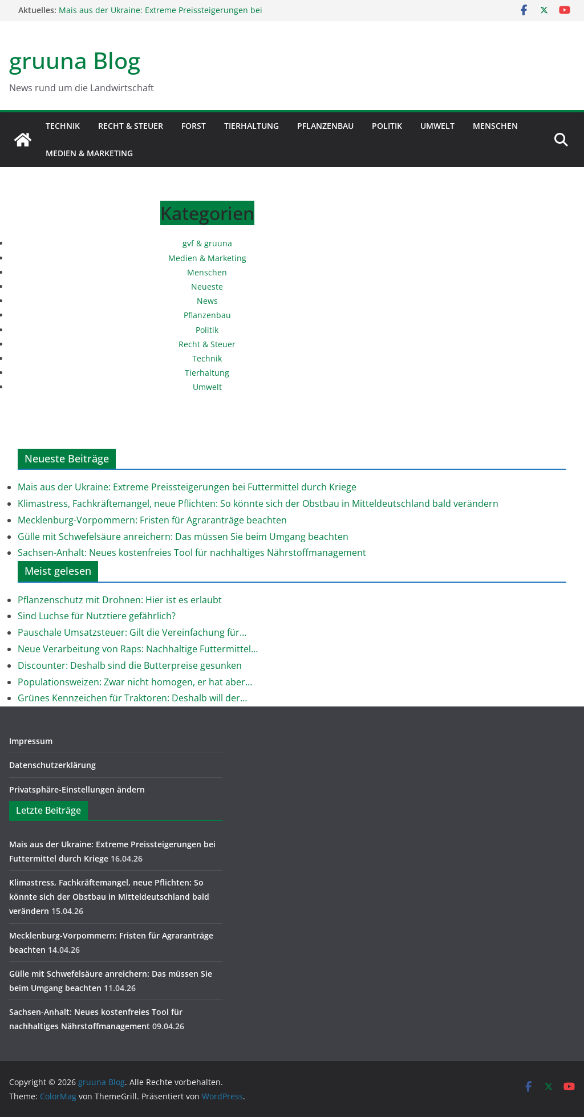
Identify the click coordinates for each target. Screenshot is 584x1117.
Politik (387, 125)
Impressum (30, 741)
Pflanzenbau (325, 125)
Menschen (495, 125)
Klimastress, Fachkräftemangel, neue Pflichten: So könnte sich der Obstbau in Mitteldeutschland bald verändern (258, 503)
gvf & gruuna (207, 243)
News (207, 300)
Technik (63, 125)
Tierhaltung (251, 125)
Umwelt (437, 125)
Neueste (207, 286)
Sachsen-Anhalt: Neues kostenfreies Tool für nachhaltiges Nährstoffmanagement (192, 552)
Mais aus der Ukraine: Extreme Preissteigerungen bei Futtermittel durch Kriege (187, 487)
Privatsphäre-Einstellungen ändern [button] (77, 789)
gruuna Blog (74, 60)
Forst (193, 125)
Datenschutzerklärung (52, 764)
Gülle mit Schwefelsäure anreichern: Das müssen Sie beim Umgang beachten (183, 536)
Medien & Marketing (89, 153)
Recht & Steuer (130, 125)
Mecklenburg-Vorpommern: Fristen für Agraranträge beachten (152, 520)
